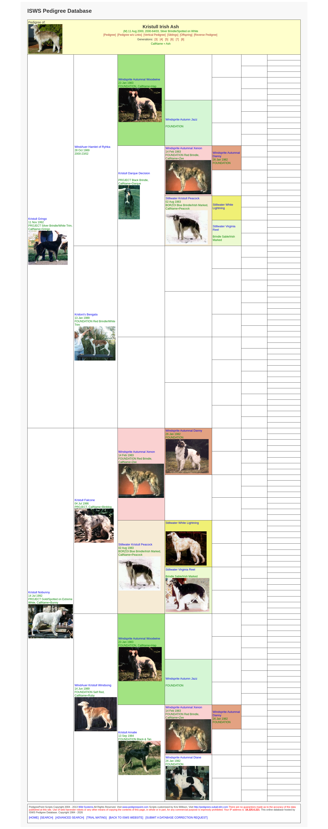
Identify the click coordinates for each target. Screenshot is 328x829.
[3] (155, 39)
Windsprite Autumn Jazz (181, 119)
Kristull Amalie (127, 732)
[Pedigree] (109, 34)
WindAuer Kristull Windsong (92, 685)
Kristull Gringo (37, 218)
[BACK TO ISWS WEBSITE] (126, 817)
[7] (177, 39)
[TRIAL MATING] (96, 817)
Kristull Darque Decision (134, 173)
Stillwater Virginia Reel (180, 569)
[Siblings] (172, 34)
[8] (182, 39)
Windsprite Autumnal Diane (183, 757)
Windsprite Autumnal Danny (184, 430)
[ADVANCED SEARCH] (69, 817)
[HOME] (34, 817)
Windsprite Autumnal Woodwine (139, 79)
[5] (166, 39)
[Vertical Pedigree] (155, 34)
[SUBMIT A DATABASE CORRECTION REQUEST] (177, 817)
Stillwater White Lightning (223, 206)
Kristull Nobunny (39, 592)
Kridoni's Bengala (85, 314)
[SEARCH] (46, 817)
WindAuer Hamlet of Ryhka (92, 146)
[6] (171, 39)
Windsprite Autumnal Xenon (184, 148)
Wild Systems (85, 807)
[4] (161, 39)
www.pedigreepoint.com (135, 807)
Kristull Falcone (84, 500)
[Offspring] (186, 34)
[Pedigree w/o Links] (129, 34)
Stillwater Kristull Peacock (183, 198)
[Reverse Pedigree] (205, 34)
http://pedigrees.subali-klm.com (211, 807)
